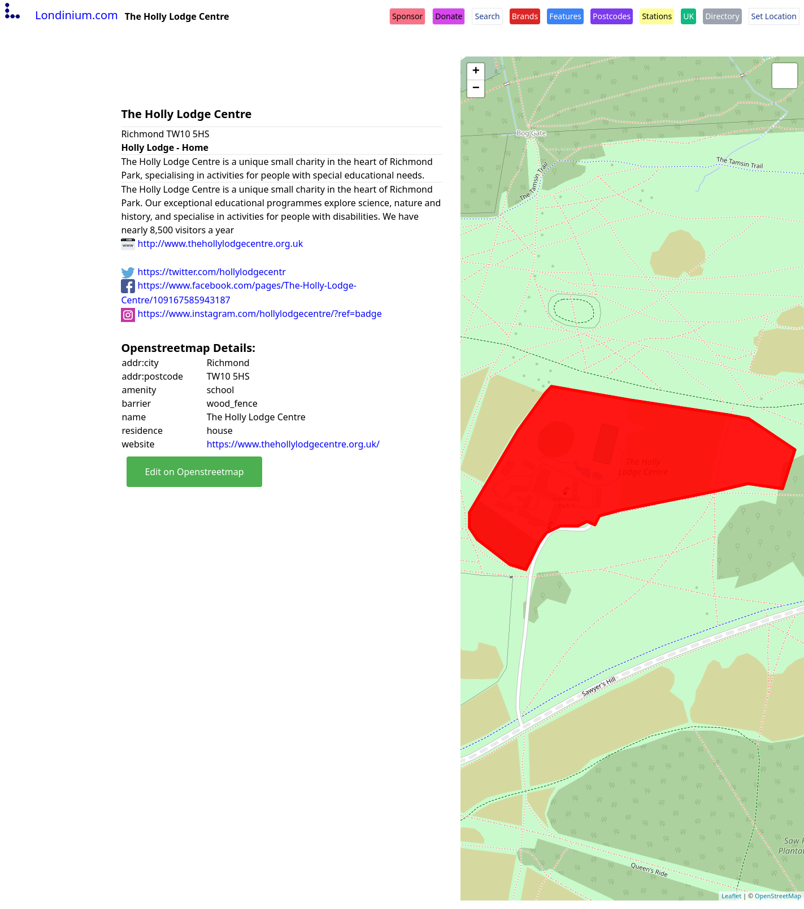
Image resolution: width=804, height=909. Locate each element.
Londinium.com (60, 15)
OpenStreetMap (778, 895)
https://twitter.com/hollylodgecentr (203, 272)
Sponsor (407, 16)
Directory (722, 16)
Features (565, 16)
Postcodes (612, 16)
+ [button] (476, 71)
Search (487, 16)
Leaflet (731, 895)
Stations (657, 16)
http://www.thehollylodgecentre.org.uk (212, 243)
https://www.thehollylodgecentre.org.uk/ (293, 444)
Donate (448, 16)
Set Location (774, 16)
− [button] (476, 88)
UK (688, 16)
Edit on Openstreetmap (194, 472)
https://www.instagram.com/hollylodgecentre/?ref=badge (251, 313)
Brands (525, 16)
